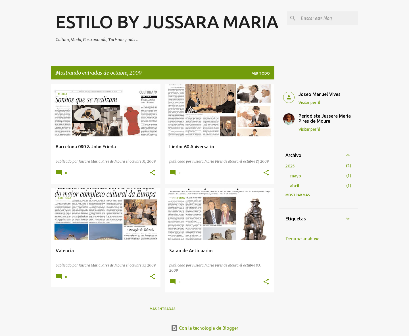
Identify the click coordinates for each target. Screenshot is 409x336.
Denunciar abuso (302, 238)
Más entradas (163, 309)
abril (294, 186)
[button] (152, 173)
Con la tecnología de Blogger (204, 328)
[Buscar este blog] (328, 18)
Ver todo (261, 73)
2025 (290, 166)
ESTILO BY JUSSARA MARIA (167, 22)
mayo (295, 176)
